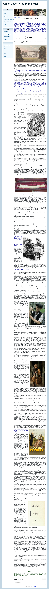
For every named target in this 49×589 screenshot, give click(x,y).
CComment (34, 586)
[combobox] (8, 7)
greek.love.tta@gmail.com (19, 574)
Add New (44, 578)
